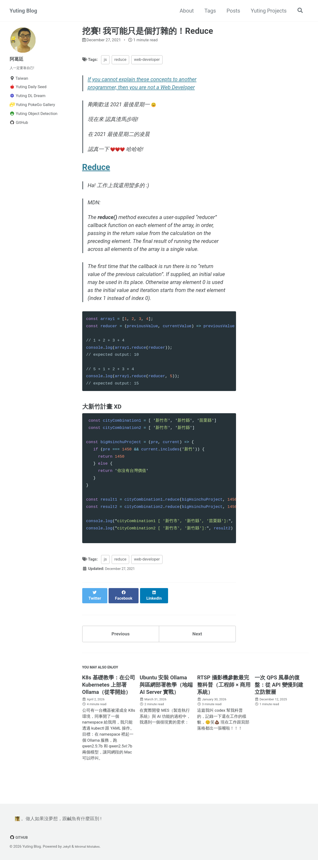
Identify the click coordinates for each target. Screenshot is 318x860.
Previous (120, 641)
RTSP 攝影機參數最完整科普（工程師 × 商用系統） (224, 695)
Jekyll (67, 846)
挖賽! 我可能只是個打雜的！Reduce (147, 31)
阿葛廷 (18, 59)
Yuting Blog (23, 11)
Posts (231, 11)
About (184, 11)
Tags (208, 11)
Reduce (96, 172)
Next (197, 641)
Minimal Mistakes (90, 846)
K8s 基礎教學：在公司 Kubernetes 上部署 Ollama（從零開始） (108, 695)
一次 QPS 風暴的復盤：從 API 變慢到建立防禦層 (279, 695)
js (105, 60)
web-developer (147, 60)
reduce (120, 60)
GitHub (20, 837)
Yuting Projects (266, 11)
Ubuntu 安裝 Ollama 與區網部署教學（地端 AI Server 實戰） (166, 695)
